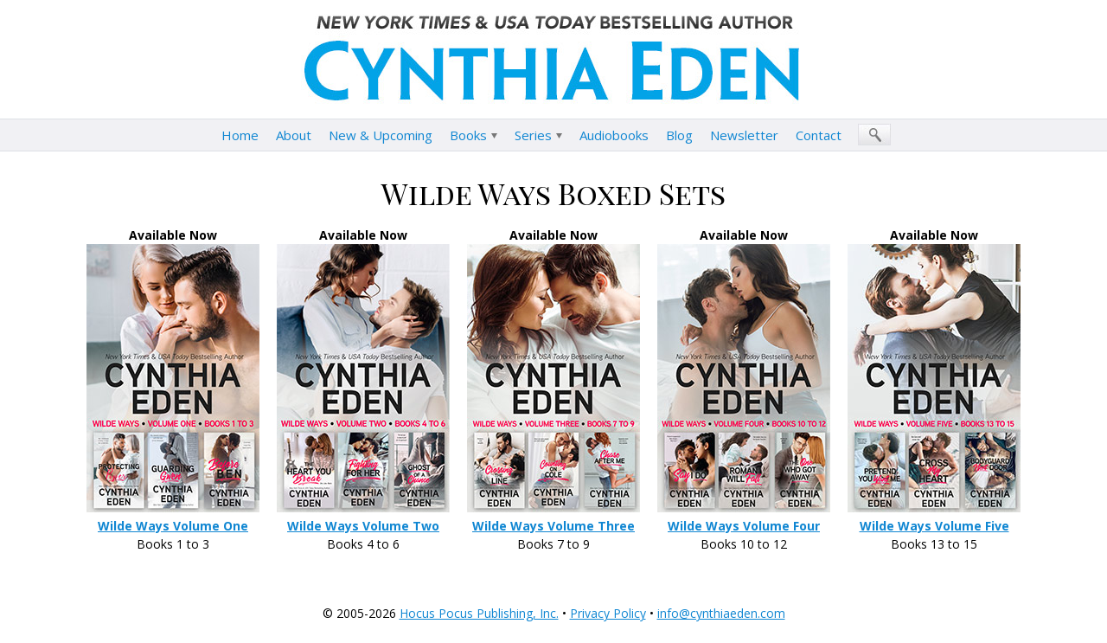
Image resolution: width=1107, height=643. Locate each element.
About (293, 135)
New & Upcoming (380, 135)
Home (240, 135)
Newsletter (744, 135)
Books (468, 135)
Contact (818, 135)
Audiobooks (614, 135)
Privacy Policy (608, 613)
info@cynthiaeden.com (721, 613)
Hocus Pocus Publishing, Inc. (479, 613)
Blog (679, 135)
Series (533, 135)
